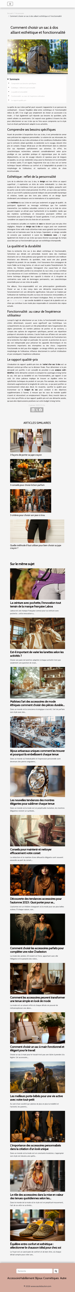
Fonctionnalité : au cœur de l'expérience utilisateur (28, 96)
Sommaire (14, 79)
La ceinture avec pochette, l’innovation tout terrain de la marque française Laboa (35, 604)
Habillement (27, 1278)
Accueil (10, 13)
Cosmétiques (51, 1278)
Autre (63, 1278)
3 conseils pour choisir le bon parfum (27, 485)
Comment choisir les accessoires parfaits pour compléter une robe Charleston (37, 949)
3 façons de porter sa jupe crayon (26, 454)
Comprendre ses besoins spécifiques (23, 83)
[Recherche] (34, 1271)
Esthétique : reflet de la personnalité (23, 88)
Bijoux (38, 1278)
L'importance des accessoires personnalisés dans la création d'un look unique (35, 1147)
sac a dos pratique (17, 300)
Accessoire (19, 13)
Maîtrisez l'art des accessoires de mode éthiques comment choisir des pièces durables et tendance (37, 705)
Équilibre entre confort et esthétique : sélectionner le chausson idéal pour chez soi (35, 1245)
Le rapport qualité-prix (18, 100)
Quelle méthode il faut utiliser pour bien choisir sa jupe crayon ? (35, 546)
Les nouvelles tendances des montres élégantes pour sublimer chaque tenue (32, 801)
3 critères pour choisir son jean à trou (27, 515)
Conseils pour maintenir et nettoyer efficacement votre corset (30, 851)
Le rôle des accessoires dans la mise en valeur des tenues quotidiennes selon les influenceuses (36, 1198)
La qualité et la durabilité (19, 92)
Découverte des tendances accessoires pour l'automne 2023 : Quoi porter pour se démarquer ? (36, 902)
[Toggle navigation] (10, 4)
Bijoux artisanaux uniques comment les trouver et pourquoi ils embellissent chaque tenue (37, 752)
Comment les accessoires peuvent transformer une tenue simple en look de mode (37, 999)
